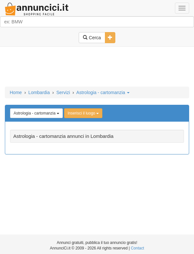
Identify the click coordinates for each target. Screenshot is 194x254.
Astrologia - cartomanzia (103, 92)
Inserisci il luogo (83, 113)
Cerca (92, 37)
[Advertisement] (97, 67)
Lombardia (39, 92)
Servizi (63, 92)
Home (16, 92)
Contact (137, 248)
